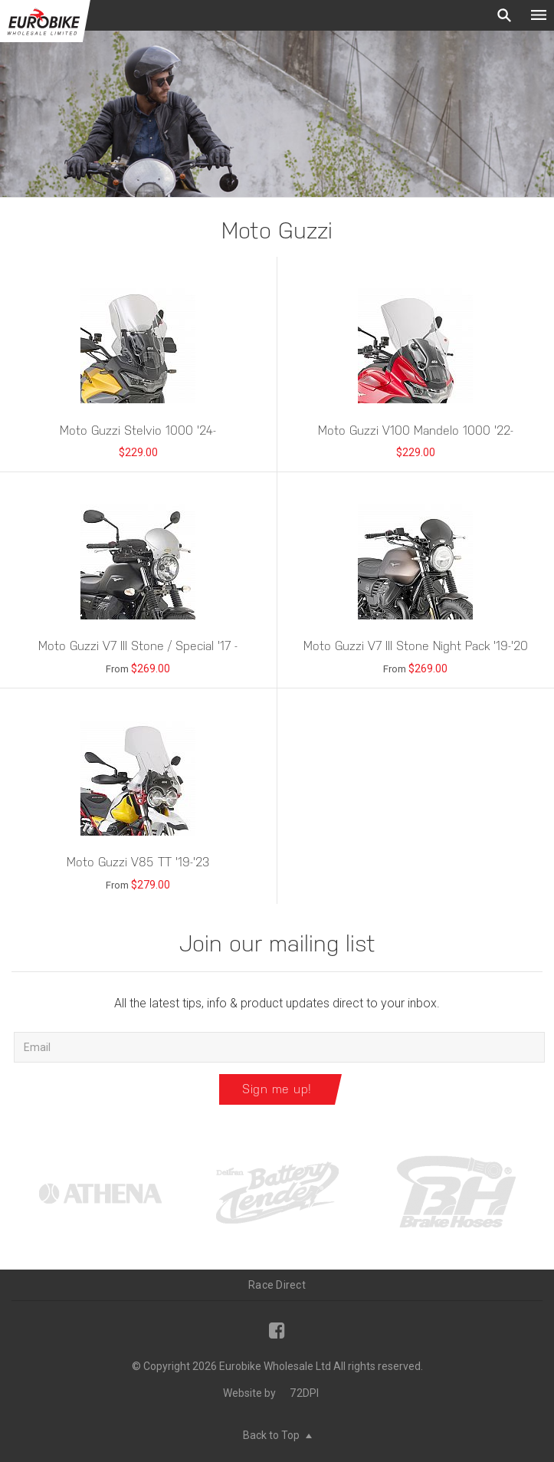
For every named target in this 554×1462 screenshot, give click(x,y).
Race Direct (277, 1285)
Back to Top (277, 1435)
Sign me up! (277, 1089)
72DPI (304, 1393)
